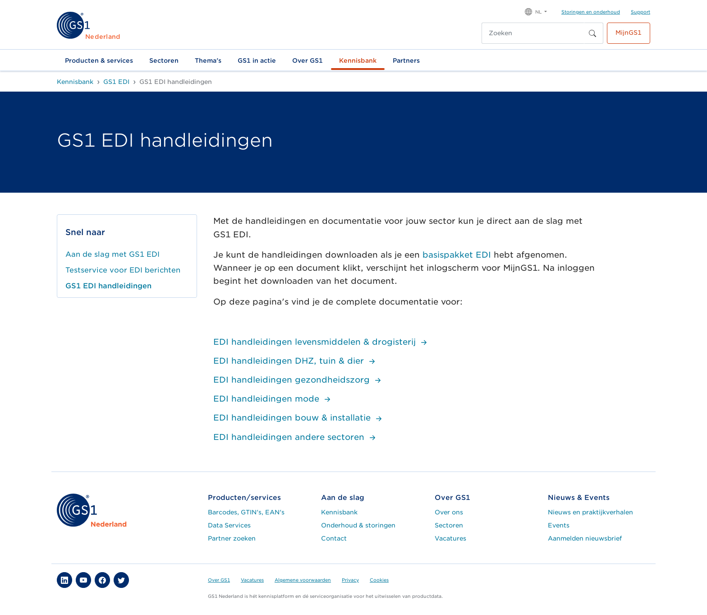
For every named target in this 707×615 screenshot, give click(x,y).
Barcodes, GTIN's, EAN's (246, 512)
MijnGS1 (628, 32)
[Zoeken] (533, 33)
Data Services (229, 525)
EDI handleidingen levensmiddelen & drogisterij (321, 342)
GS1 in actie (257, 60)
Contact (334, 538)
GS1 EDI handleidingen (108, 286)
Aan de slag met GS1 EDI (112, 254)
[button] (536, 11)
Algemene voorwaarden (303, 580)
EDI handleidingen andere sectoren (295, 437)
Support (640, 11)
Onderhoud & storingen (358, 525)
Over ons (449, 512)
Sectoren (164, 60)
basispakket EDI (456, 254)
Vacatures (450, 538)
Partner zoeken (232, 538)
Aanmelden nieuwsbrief (585, 538)
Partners (406, 60)
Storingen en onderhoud (590, 11)
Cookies (379, 580)
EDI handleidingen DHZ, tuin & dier (295, 360)
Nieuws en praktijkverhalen (590, 512)
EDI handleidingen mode (273, 398)
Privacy (350, 580)
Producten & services (99, 60)
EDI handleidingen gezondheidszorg (298, 379)
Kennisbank (357, 60)
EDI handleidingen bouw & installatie (298, 417)
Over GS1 (307, 60)
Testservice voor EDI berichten (122, 270)
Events (558, 525)
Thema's (208, 60)
